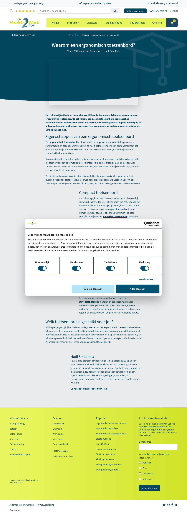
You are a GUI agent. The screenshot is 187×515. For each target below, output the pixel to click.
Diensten (92, 22)
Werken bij (58, 433)
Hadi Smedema (112, 50)
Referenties (58, 423)
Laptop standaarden (106, 448)
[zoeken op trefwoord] (74, 11)
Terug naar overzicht (23, 34)
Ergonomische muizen (107, 428)
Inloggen (14, 438)
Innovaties (58, 438)
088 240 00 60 (158, 10)
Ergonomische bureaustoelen (111, 423)
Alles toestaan (137, 289)
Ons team (57, 428)
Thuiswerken (137, 22)
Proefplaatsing (17, 423)
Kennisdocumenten (63, 455)
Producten (73, 22)
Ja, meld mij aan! (149, 487)
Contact (174, 10)
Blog (77, 35)
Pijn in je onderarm (105, 459)
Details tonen (146, 279)
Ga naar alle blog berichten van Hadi (89, 388)
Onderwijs (148, 473)
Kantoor (147, 462)
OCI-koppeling (17, 444)
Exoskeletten (102, 443)
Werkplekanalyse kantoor (109, 464)
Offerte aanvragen (135, 10)
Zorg (145, 468)
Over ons (157, 22)
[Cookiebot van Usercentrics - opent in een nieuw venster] (146, 224)
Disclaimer (15, 510)
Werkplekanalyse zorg (107, 469)
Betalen (13, 428)
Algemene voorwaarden (22, 504)
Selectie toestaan (93, 289)
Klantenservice (19, 418)
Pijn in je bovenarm (105, 454)
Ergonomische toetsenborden (111, 433)
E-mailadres (146, 441)
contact (99, 338)
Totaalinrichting (113, 22)
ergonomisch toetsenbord (63, 142)
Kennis (56, 22)
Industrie (147, 478)
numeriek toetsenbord (115, 216)
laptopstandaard (88, 301)
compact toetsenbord (117, 209)
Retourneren (16, 433)
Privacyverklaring (45, 504)
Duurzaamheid (60, 444)
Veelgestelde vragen (20, 454)
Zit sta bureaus (103, 438)
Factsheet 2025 (60, 450)
